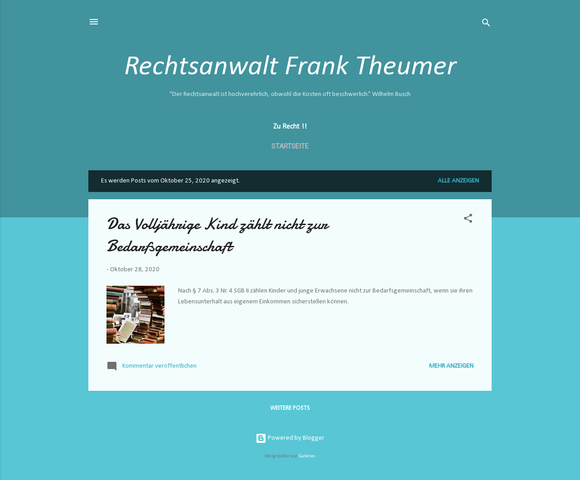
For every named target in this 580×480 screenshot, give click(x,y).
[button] (468, 220)
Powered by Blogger (290, 438)
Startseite (290, 146)
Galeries (307, 456)
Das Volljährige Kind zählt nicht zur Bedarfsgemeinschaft (217, 235)
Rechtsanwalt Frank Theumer (290, 67)
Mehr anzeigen (451, 366)
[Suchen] (486, 24)
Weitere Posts (290, 408)
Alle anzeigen (458, 181)
